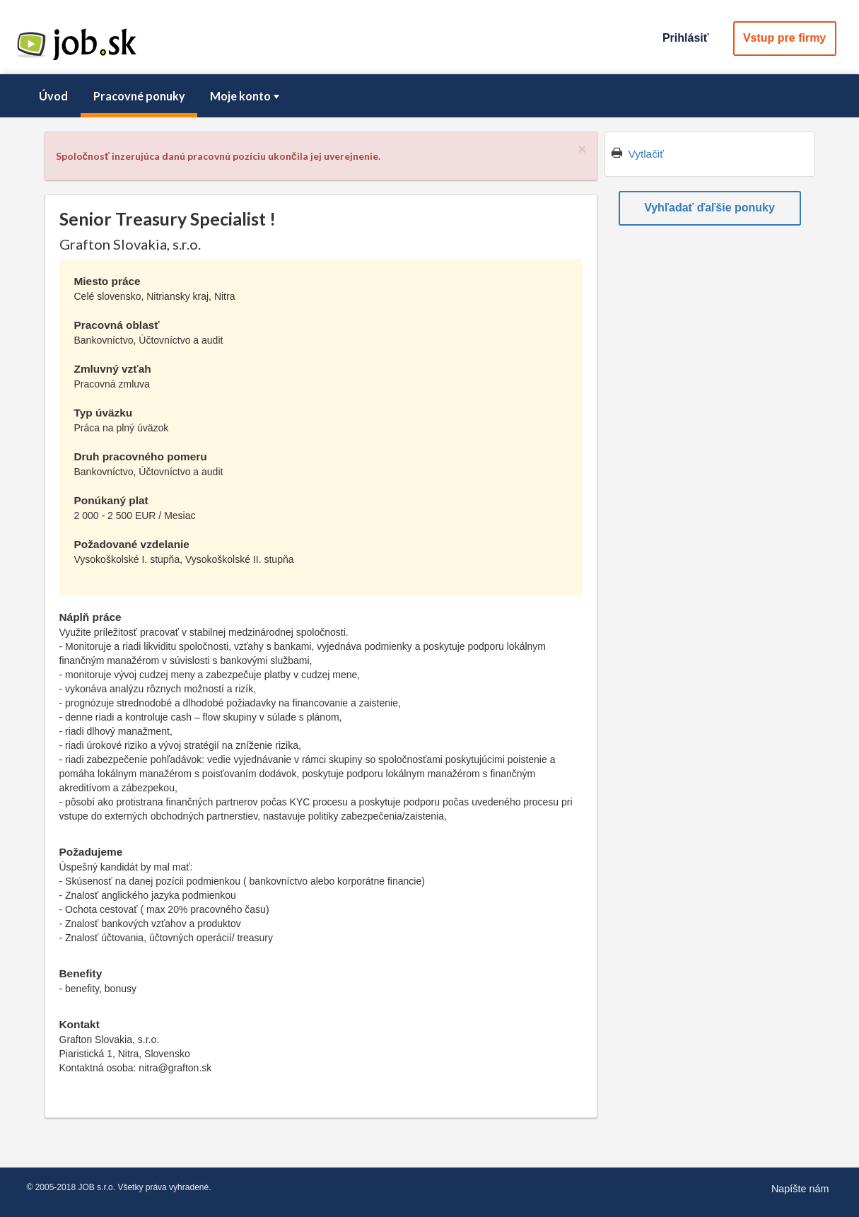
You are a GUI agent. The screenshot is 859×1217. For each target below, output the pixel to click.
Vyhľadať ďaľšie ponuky (709, 208)
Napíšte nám (800, 1188)
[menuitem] (54, 96)
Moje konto (246, 96)
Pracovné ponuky (139, 96)
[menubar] (430, 96)
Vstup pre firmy (784, 38)
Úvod (53, 96)
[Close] (582, 148)
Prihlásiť (685, 38)
